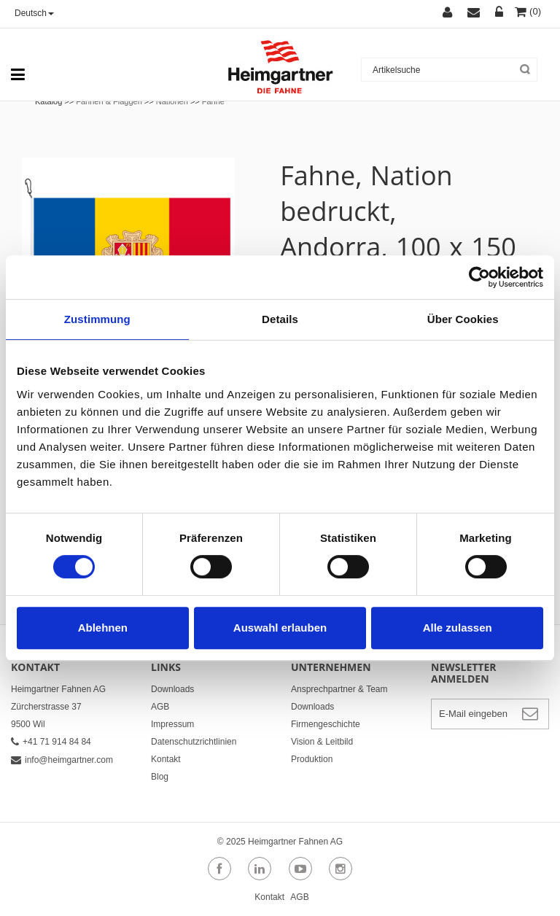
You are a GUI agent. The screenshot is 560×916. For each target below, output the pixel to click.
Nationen (172, 101)
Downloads (172, 689)
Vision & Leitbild (322, 742)
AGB (160, 707)
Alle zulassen (457, 627)
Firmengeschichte (325, 724)
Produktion (311, 759)
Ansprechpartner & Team (339, 689)
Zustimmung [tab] (97, 319)
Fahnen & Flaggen (109, 101)
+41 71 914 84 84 (51, 742)
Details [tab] (280, 319)
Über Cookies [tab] (463, 319)
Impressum (172, 724)
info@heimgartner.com (62, 760)
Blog (159, 777)
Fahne (213, 101)
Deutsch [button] (34, 13)
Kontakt (166, 759)
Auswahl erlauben (280, 627)
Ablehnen (103, 627)
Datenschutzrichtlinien (193, 742)
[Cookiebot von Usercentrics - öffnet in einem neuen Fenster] (479, 277)
